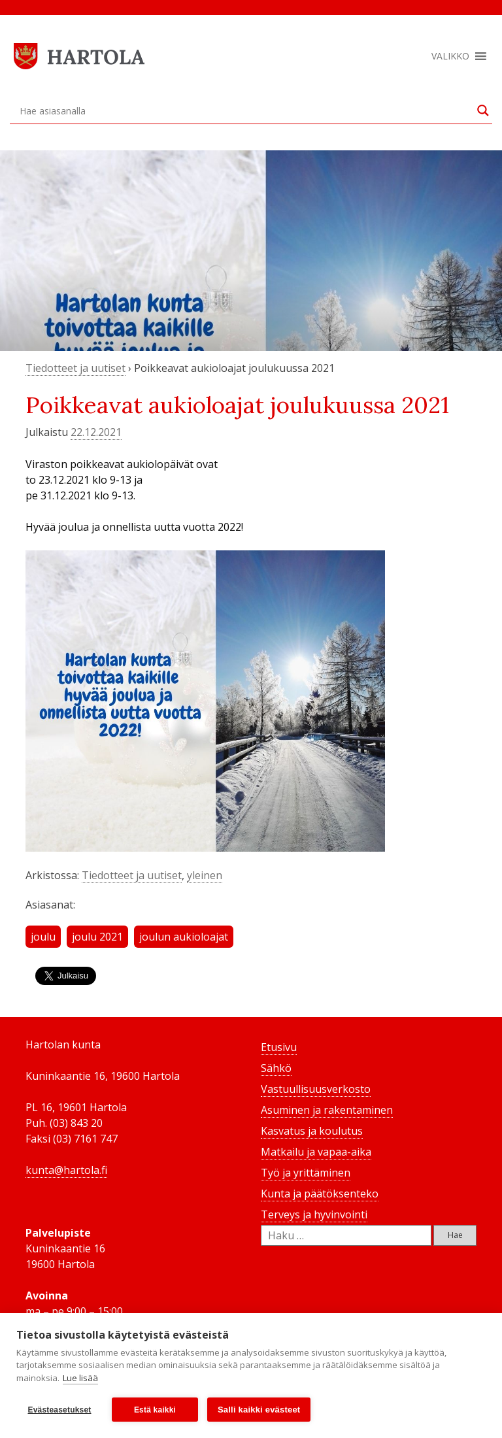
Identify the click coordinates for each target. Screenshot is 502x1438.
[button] (450, 56)
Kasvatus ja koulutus (312, 1131)
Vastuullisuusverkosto (316, 1089)
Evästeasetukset (59, 1409)
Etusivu (279, 1047)
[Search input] (245, 110)
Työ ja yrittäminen (305, 1172)
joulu (43, 936)
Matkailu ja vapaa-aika (316, 1152)
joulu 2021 (97, 936)
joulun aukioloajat (183, 936)
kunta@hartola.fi (66, 1170)
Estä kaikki (155, 1409)
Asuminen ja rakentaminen (327, 1110)
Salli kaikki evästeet (259, 1409)
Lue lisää (80, 1378)
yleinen (204, 875)
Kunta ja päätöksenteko (319, 1193)
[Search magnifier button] (483, 110)
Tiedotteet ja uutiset (75, 368)
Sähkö (276, 1068)
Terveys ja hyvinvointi (314, 1214)
